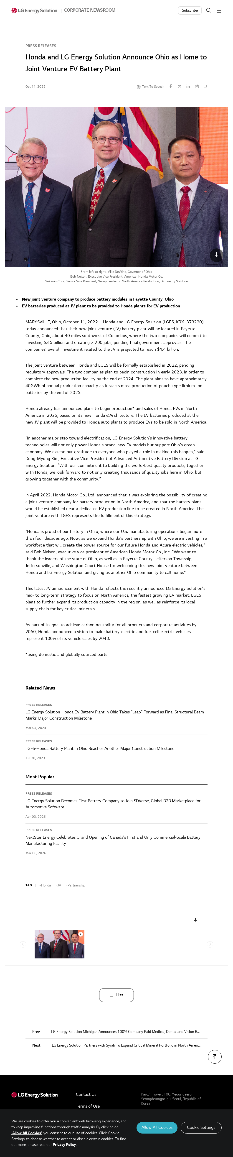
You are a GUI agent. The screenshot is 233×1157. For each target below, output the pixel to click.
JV (59, 885)
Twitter (179, 86)
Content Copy (205, 86)
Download (195, 920)
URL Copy (197, 86)
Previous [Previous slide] (23, 944)
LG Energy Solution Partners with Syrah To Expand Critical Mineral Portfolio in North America (117, 1045)
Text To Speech (153, 86)
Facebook (171, 86)
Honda (46, 885)
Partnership (76, 885)
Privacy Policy (64, 1145)
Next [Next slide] (210, 944)
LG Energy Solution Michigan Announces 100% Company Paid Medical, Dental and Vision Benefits (120, 1032)
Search (209, 10)
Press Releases (40, 46)
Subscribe (190, 10)
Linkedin (188, 86)
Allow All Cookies (157, 1127)
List (119, 995)
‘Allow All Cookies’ (26, 1133)
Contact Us (86, 1094)
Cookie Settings (201, 1127)
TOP (215, 1057)
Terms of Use (88, 1106)
